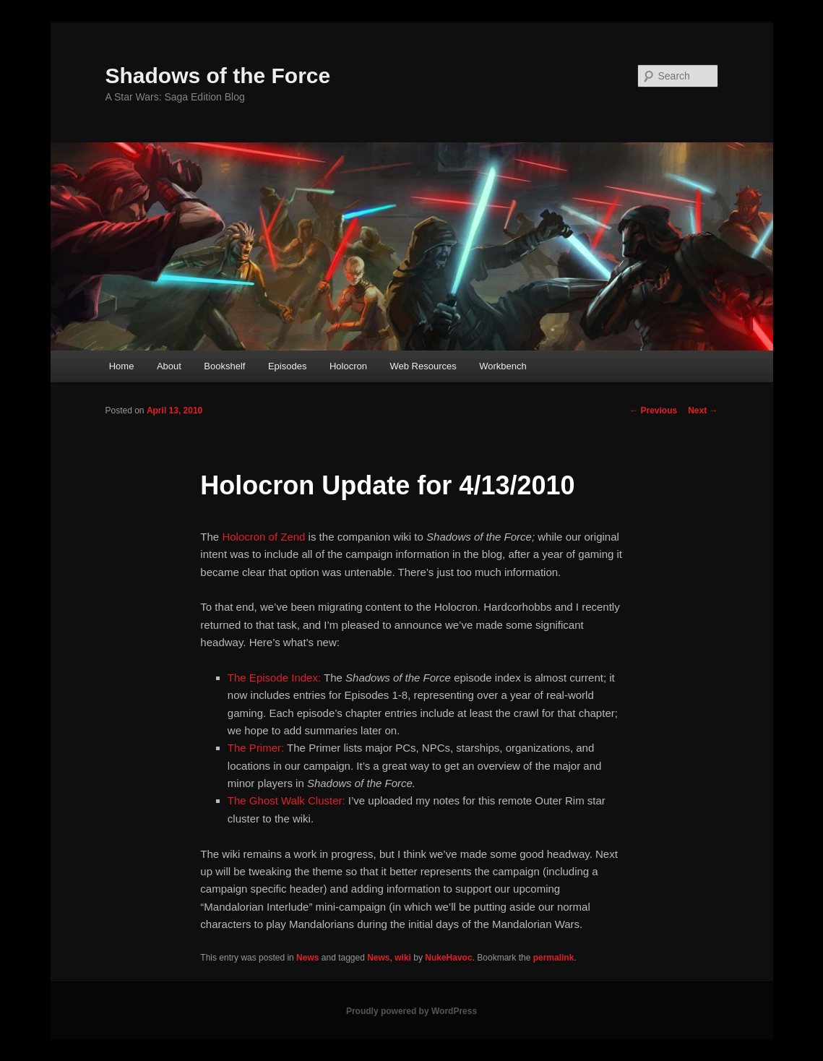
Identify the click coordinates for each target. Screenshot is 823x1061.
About (169, 366)
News (307, 958)
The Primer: (256, 748)
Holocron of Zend (263, 536)
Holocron (348, 366)
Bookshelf (224, 366)
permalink (553, 958)
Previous (653, 410)
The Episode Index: (274, 677)
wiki (403, 958)
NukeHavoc (448, 958)
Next (703, 410)
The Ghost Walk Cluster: (286, 800)
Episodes (287, 366)
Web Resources (422, 366)
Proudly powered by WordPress (411, 1011)
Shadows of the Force (218, 75)
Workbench (503, 366)
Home (121, 366)
